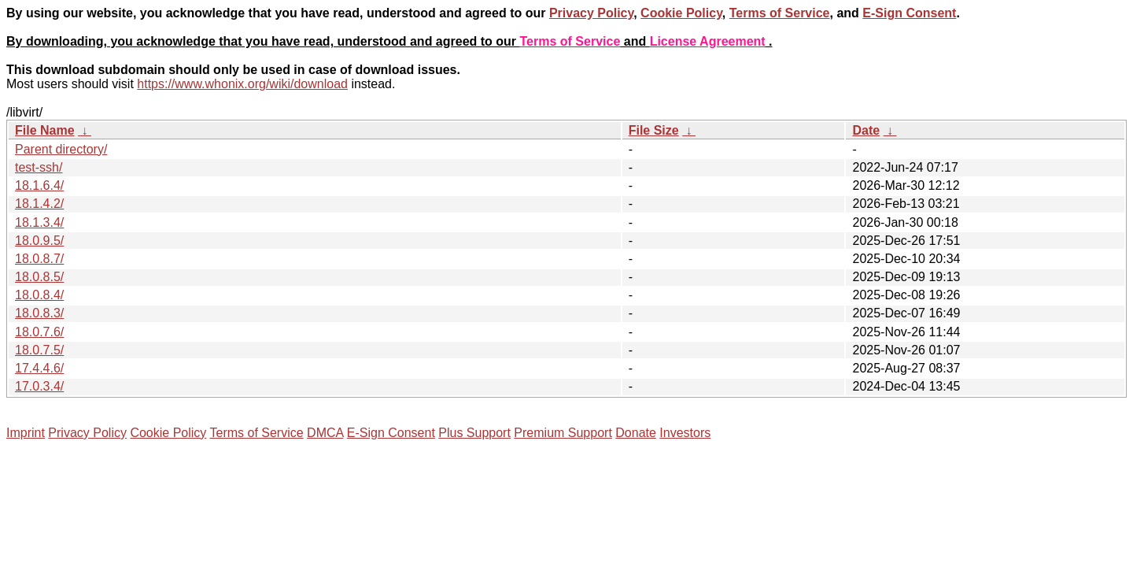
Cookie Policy (681, 13)
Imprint (25, 432)
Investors (684, 432)
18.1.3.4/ (39, 222)
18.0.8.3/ (39, 313)
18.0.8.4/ (39, 295)
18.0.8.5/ (39, 277)
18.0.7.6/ (39, 332)
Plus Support (474, 432)
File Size (654, 130)
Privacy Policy (591, 13)
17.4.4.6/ (39, 368)
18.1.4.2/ (39, 203)
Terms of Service (779, 13)
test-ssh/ (38, 167)
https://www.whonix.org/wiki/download (242, 84)
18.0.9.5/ (39, 240)
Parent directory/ (61, 149)
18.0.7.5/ (39, 350)
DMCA (325, 432)
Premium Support (563, 432)
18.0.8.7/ (39, 258)
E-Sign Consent (909, 13)
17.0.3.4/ (39, 386)
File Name (45, 130)
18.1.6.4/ (39, 185)
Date (866, 130)
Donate (635, 432)
